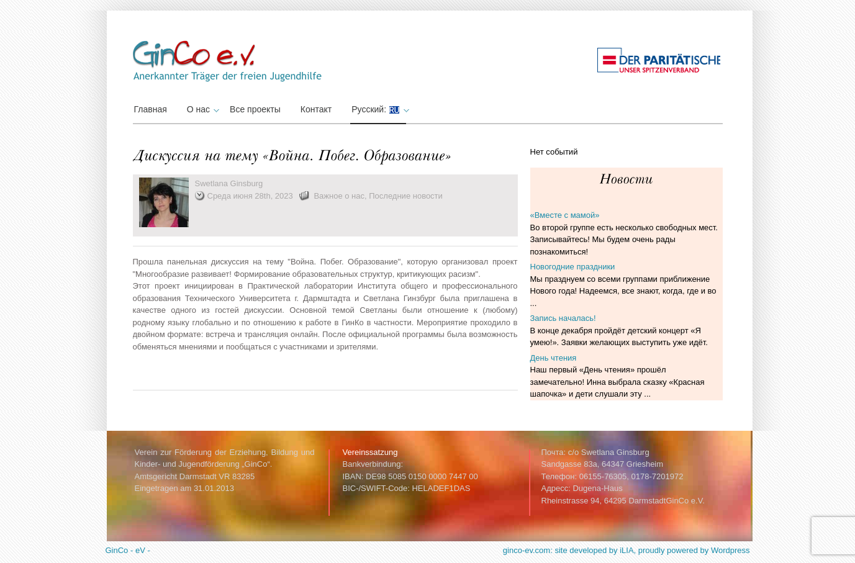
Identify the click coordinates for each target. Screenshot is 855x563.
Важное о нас (339, 195)
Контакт (316, 109)
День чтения (553, 358)
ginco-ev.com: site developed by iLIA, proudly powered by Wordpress (626, 550)
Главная (150, 109)
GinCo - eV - (128, 550)
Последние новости (406, 195)
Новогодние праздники (572, 266)
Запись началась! (563, 318)
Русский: (378, 109)
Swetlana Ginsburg (229, 183)
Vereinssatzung (370, 452)
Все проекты (255, 109)
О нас (201, 109)
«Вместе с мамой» (565, 215)
